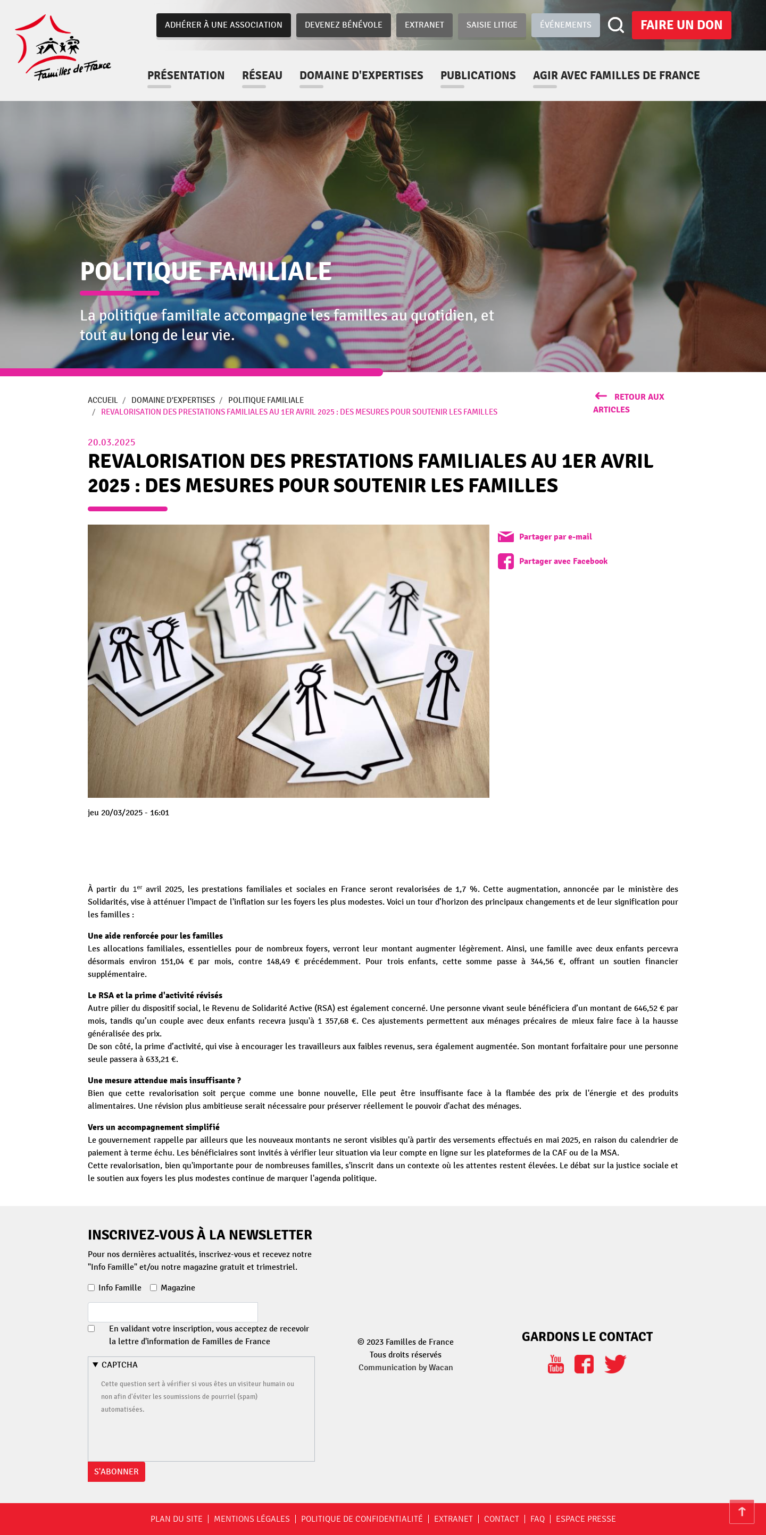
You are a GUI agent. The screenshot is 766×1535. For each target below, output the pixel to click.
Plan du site (177, 1519)
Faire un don (681, 25)
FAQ (537, 1519)
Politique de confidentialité (362, 1519)
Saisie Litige (492, 25)
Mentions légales (252, 1519)
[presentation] (182, 1436)
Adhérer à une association (223, 25)
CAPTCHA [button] (120, 1365)
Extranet (424, 25)
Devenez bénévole (343, 25)
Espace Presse (586, 1519)
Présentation (186, 75)
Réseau (262, 75)
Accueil (103, 400)
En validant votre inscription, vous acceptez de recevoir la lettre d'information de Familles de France (209, 1335)
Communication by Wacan (406, 1367)
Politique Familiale (266, 400)
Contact (501, 1519)
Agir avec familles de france (616, 75)
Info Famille (119, 1288)
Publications (478, 75)
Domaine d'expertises (361, 75)
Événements (566, 25)
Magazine (178, 1288)
